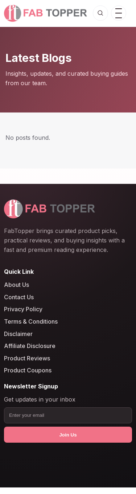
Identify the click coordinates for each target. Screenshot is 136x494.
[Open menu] (118, 13)
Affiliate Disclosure (29, 345)
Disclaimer (18, 333)
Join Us (68, 435)
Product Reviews (27, 358)
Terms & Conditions (31, 321)
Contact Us (19, 297)
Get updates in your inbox (39, 399)
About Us (16, 284)
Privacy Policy (23, 309)
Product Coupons (27, 370)
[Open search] (100, 13)
